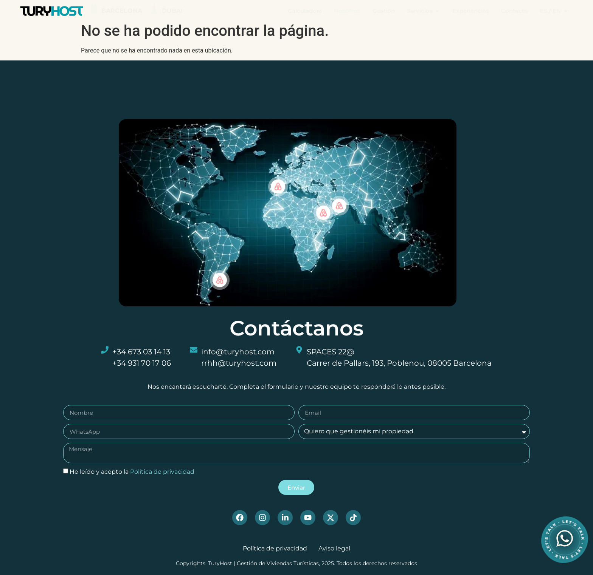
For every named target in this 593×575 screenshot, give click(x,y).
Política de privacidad (162, 474)
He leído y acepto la (132, 474)
